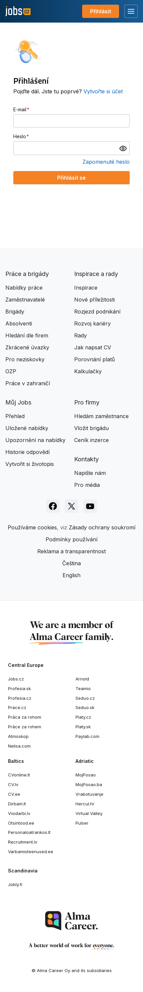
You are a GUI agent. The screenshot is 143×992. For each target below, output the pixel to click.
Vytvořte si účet (103, 91)
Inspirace (85, 287)
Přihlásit (100, 11)
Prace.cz (17, 707)
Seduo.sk (84, 707)
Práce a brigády (27, 273)
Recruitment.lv (22, 842)
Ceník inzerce (91, 440)
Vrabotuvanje (89, 794)
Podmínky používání (71, 539)
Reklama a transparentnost (71, 551)
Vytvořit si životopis (29, 464)
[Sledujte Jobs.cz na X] (71, 506)
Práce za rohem (24, 726)
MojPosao (85, 774)
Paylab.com (87, 736)
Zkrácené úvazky (27, 347)
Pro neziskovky (25, 359)
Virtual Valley (88, 813)
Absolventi (18, 323)
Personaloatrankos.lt (29, 832)
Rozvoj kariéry (92, 323)
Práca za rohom (24, 717)
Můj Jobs (18, 402)
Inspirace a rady (96, 273)
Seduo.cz (85, 698)
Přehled (15, 416)
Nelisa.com (19, 746)
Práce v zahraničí (27, 383)
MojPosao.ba (88, 784)
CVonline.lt (19, 774)
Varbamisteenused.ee (30, 851)
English (71, 575)
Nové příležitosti (94, 299)
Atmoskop (18, 736)
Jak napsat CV (92, 347)
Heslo (19, 136)
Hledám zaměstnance (101, 416)
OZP (10, 371)
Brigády (14, 311)
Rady (80, 335)
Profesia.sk (19, 688)
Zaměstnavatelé (25, 299)
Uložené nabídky (26, 428)
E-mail (19, 109)
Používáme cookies (32, 527)
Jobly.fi (15, 884)
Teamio (83, 688)
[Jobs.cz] (18, 11)
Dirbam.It (17, 803)
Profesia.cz (19, 698)
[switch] (123, 148)
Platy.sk (83, 726)
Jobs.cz (16, 678)
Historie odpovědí (27, 452)
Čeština (71, 563)
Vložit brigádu (91, 428)
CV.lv (13, 784)
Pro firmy (86, 402)
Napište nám (90, 473)
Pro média (87, 485)
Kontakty (86, 459)
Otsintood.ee (21, 823)
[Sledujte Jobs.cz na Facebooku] (53, 506)
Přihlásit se (71, 177)
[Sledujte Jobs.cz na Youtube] (90, 506)
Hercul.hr (84, 803)
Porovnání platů (94, 359)
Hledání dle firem (26, 335)
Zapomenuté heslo (106, 161)
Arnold (82, 678)
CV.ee (14, 794)
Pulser (81, 823)
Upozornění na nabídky (35, 440)
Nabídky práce (24, 287)
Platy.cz (83, 717)
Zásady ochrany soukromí (102, 527)
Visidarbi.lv (19, 813)
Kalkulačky (88, 371)
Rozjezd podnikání (97, 311)
